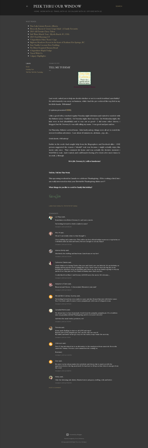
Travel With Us (59, 11)
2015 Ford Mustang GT (40, 36)
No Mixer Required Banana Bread (44, 47)
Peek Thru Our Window (57, 6)
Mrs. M (57, 233)
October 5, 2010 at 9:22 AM (63, 278)
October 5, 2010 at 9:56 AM (63, 290)
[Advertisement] (84, 408)
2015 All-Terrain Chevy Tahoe (42, 31)
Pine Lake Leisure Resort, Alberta (44, 26)
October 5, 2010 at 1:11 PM (63, 337)
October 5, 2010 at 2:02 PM (63, 355)
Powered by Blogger (74, 434)
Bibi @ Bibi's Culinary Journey (65, 296)
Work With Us (46, 11)
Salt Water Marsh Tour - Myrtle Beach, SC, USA (49, 34)
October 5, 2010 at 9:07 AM (63, 244)
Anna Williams (79, 438)
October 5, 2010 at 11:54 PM (63, 383)
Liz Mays (58, 217)
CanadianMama (61, 310)
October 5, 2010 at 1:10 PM (63, 321)
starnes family (60, 250)
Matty (57, 377)
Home (35, 11)
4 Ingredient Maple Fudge (41, 50)
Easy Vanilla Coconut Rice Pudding (44, 45)
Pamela (58, 327)
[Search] (119, 6)
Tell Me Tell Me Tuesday (34, 72)
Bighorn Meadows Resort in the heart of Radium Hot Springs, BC (57, 42)
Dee (56, 361)
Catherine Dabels (61, 262)
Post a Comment (55, 387)
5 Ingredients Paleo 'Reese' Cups (43, 39)
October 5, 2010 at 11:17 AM (63, 304)
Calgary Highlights (38, 56)
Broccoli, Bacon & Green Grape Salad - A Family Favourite (54, 28)
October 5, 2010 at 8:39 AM (63, 227)
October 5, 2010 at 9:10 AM (63, 256)
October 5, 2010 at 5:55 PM (63, 371)
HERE (68, 110)
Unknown (58, 343)
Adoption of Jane (61, 284)
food (27, 67)
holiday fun (30, 69)
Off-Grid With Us (93, 11)
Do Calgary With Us (76, 11)
